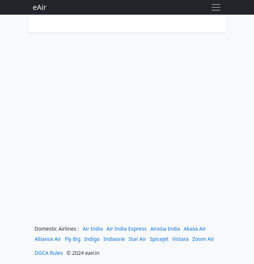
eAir (39, 7)
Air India (93, 228)
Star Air (137, 238)
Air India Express (127, 228)
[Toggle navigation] (216, 7)
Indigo (92, 238)
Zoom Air (203, 238)
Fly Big (72, 238)
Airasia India (165, 228)
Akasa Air (195, 228)
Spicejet (159, 238)
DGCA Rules (49, 252)
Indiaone (114, 238)
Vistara (180, 238)
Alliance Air (48, 238)
